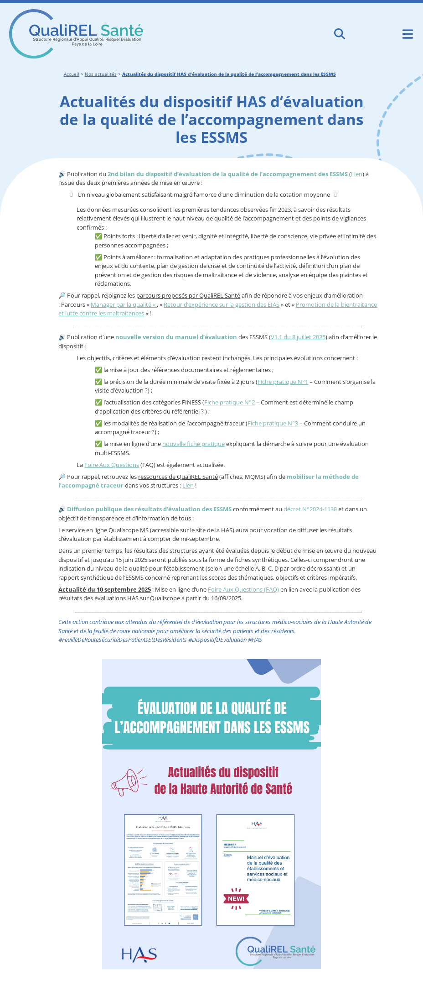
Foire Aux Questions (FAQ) (243, 589)
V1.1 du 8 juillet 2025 (298, 337)
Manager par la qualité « (124, 304)
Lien (356, 174)
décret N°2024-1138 (310, 509)
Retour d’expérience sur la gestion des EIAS (221, 304)
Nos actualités (101, 74)
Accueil (71, 74)
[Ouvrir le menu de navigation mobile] (408, 34)
